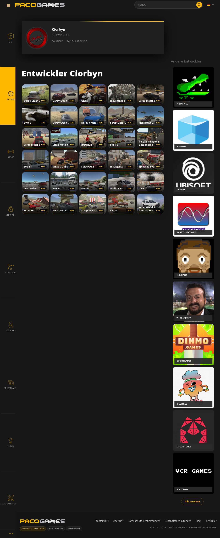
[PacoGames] (42, 522)
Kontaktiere (102, 521)
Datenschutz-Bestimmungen (144, 521)
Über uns (118, 521)
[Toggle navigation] (8, 5)
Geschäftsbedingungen (178, 521)
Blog (198, 521)
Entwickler (211, 521)
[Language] (211, 5)
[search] (199, 5)
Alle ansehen (192, 501)
